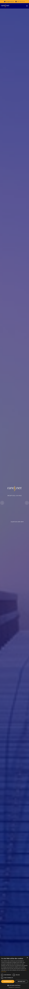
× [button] (27, 957)
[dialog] (14, 972)
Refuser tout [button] (21, 981)
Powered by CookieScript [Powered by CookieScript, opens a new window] (14, 987)
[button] (14, 985)
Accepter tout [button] (8, 981)
